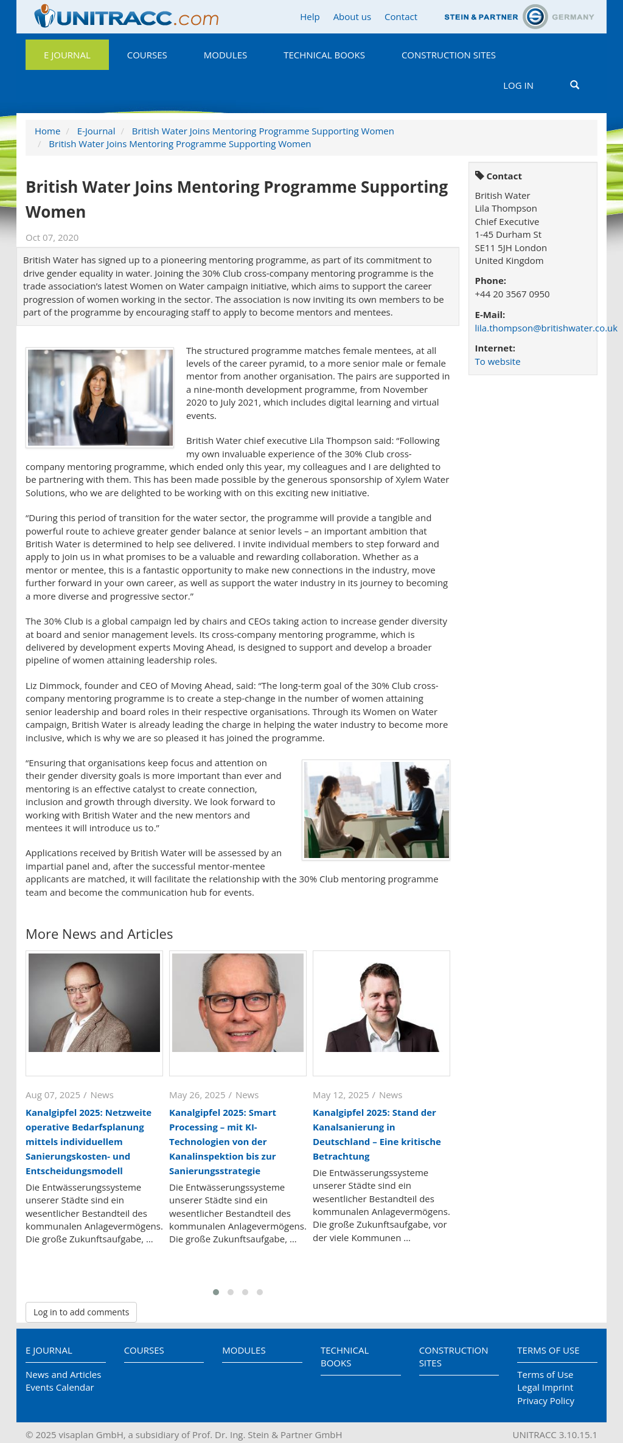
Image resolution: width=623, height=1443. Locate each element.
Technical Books (324, 55)
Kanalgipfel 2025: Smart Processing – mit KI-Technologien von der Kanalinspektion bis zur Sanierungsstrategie (222, 1141)
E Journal (67, 55)
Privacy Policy (545, 1400)
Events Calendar (60, 1387)
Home (47, 131)
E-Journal (96, 131)
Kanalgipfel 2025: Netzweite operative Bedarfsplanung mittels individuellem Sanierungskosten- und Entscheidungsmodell (88, 1141)
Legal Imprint (545, 1387)
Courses (147, 55)
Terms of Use (548, 1350)
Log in (518, 85)
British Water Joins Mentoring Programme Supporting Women (263, 131)
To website (498, 361)
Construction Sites (449, 55)
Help (309, 16)
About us (352, 16)
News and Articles (63, 1374)
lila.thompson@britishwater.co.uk (546, 328)
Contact (401, 16)
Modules (225, 55)
